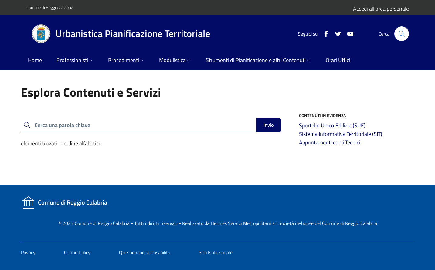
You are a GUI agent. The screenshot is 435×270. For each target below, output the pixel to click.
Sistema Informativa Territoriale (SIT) (340, 134)
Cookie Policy (77, 252)
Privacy (28, 252)
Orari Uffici (338, 60)
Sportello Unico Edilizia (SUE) (332, 125)
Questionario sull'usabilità (144, 252)
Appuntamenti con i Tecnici (329, 142)
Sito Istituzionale (216, 252)
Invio (268, 125)
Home (35, 60)
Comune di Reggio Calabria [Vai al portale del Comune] (49, 7)
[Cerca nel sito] (401, 33)
